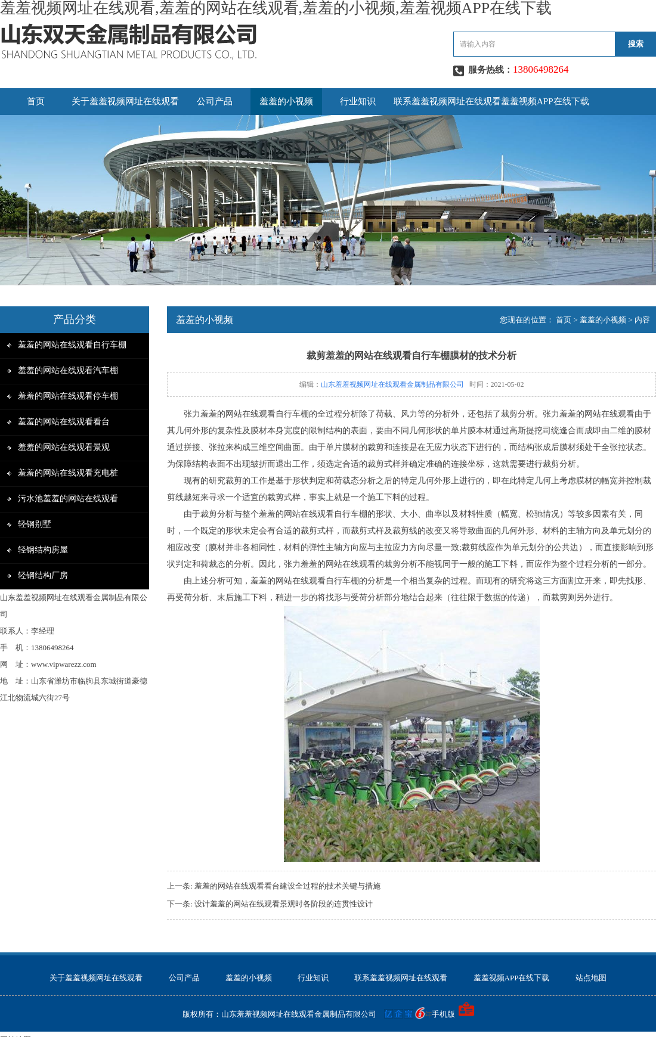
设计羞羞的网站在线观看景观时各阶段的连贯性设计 (283, 903)
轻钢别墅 (34, 524)
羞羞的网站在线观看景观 (64, 447)
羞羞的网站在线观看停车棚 (68, 396)
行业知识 (358, 101)
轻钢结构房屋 (43, 549)
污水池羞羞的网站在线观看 (68, 498)
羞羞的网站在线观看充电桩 (68, 472)
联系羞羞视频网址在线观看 (447, 101)
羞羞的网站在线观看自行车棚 (72, 344)
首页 (36, 101)
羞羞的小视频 (286, 101)
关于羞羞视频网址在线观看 (125, 101)
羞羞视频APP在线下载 (545, 101)
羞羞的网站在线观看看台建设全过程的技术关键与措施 (287, 885)
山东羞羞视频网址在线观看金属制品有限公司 (392, 384)
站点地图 (591, 977)
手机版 (443, 1014)
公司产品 (215, 101)
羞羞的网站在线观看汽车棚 (68, 370)
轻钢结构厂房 (43, 575)
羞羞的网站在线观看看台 (64, 421)
